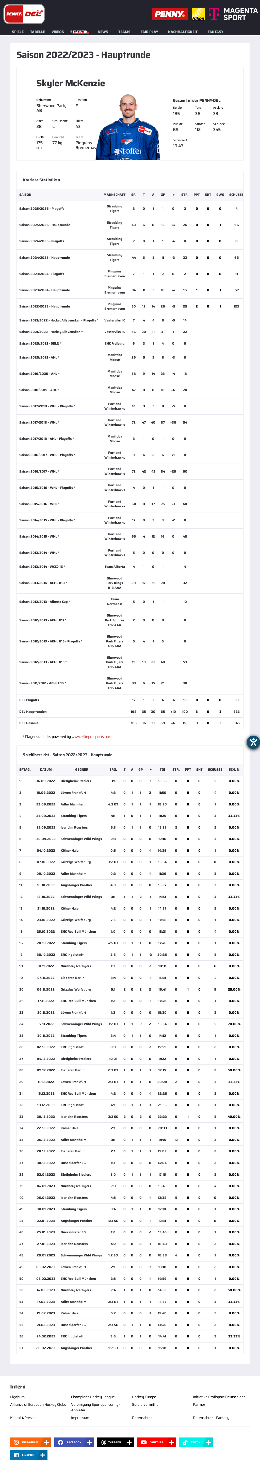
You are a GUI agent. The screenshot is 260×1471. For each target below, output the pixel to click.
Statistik (79, 32)
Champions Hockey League (93, 1397)
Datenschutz (142, 1417)
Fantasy (215, 32)
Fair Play (149, 32)
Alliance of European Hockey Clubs (38, 1404)
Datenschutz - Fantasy (211, 1417)
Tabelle (37, 32)
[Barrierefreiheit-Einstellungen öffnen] (253, 742)
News (103, 32)
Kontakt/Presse (23, 1417)
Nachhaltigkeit (183, 32)
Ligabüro (17, 1397)
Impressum (80, 1417)
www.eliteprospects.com (91, 736)
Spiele (18, 32)
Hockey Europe (144, 1397)
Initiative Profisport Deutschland (219, 1397)
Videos (58, 32)
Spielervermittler (146, 1404)
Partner (199, 1404)
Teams (124, 32)
